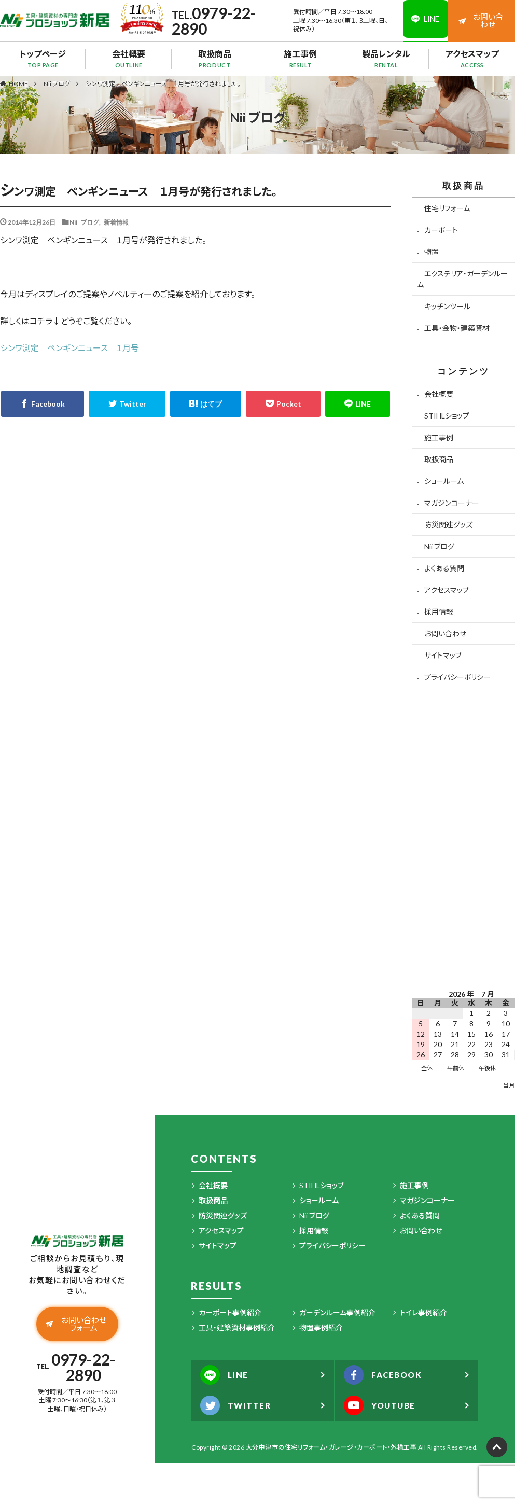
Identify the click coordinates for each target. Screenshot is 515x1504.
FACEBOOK (385, 1375)
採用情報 (438, 611)
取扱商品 (214, 58)
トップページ (43, 58)
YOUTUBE (382, 1405)
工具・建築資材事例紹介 (237, 1327)
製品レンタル (386, 58)
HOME (18, 83)
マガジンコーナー (451, 502)
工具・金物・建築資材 (457, 328)
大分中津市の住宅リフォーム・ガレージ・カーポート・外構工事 (331, 1447)
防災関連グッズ (448, 524)
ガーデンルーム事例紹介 (337, 1312)
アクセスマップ (472, 58)
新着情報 (116, 222)
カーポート (441, 230)
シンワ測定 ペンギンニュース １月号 (69, 348)
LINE (225, 1375)
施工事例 (301, 58)
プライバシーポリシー (457, 677)
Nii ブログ (57, 84)
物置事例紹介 (321, 1327)
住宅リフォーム (447, 208)
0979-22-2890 (212, 21)
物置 (431, 251)
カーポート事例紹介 (230, 1312)
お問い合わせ (481, 20)
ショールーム (444, 481)
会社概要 (129, 58)
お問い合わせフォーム (76, 1324)
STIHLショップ (446, 415)
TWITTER (237, 1405)
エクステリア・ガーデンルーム (462, 279)
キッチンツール (447, 306)
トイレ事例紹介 (423, 1312)
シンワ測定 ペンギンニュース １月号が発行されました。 (163, 84)
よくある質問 (444, 568)
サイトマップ (443, 655)
